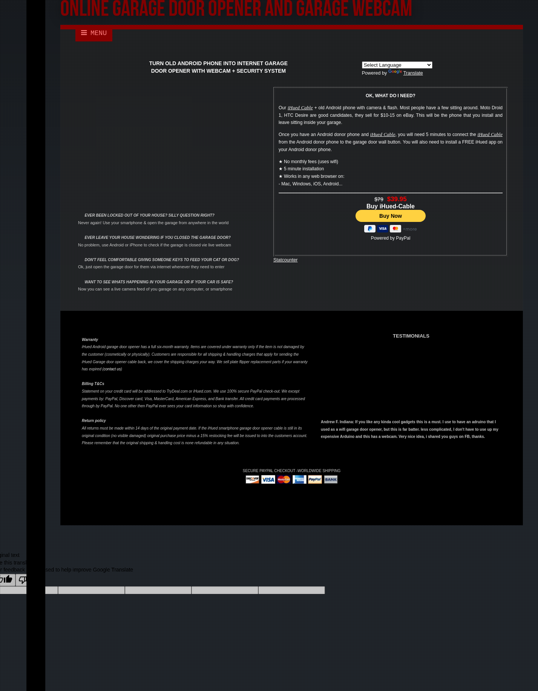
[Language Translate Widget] (397, 65)
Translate (405, 73)
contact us (112, 369)
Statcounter (285, 260)
